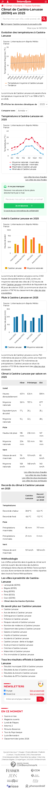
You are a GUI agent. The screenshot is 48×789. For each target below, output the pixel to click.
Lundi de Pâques (11, 722)
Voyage (8, 691)
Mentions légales (8, 759)
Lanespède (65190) (12, 585)
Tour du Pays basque (13, 732)
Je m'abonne (21, 206)
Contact (10, 755)
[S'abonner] (24, 699)
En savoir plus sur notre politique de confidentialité (21, 211)
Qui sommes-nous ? (10, 752)
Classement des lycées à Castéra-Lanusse (22, 629)
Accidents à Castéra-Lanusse (16, 638)
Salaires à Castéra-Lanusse (15, 632)
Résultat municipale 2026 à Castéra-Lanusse (23, 666)
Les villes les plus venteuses (34, 481)
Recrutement (36, 755)
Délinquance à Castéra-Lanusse (17, 616)
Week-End (9, 694)
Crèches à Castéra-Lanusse (16, 648)
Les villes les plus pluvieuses (34, 478)
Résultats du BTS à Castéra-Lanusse (19, 676)
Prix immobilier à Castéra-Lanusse (19, 654)
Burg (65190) (9, 591)
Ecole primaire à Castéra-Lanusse (18, 645)
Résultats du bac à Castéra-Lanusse (19, 670)
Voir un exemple (37, 691)
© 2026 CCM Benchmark (36, 759)
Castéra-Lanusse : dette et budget (18, 642)
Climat (9, 6)
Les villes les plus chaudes (35, 177)
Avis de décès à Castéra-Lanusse (18, 612)
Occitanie (18, 6)
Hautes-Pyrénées (32, 6)
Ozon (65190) (9, 598)
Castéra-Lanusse (14, 284)
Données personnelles (11, 757)
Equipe (21, 752)
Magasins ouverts (11, 719)
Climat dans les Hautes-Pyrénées (19, 601)
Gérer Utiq (41, 757)
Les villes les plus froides (36, 180)
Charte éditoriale (31, 752)
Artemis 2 (8, 726)
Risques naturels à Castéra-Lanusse (19, 622)
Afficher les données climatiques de (19, 104)
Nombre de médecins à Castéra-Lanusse (22, 625)
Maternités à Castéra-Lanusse (17, 651)
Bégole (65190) (10, 588)
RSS (28, 755)
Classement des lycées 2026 (16, 739)
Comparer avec (8, 110)
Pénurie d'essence (12, 729)
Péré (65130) (9, 595)
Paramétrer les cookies (28, 757)
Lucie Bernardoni (11, 735)
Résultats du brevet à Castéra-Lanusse (20, 673)
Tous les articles (19, 755)
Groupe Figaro (21, 759)
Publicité (42, 752)
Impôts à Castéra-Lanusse (15, 635)
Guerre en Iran (10, 716)
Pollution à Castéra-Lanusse (16, 619)
